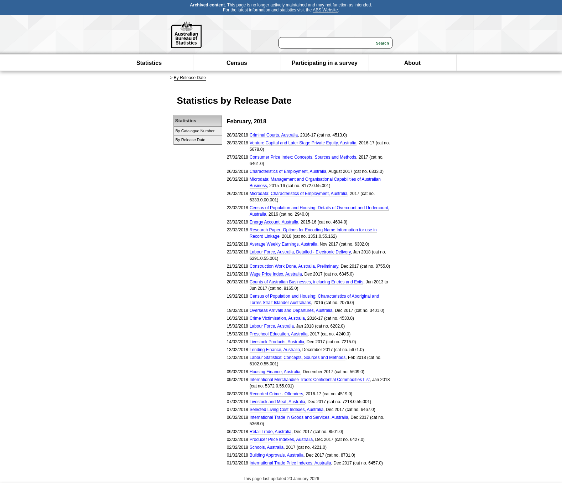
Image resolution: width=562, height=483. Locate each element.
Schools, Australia (266, 447)
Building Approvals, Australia (276, 455)
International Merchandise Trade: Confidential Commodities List (310, 379)
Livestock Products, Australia (277, 341)
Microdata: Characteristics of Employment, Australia (299, 193)
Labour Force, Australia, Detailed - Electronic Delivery (300, 252)
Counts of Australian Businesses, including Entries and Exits (307, 281)
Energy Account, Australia (274, 222)
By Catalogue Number (195, 131)
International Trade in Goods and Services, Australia (299, 417)
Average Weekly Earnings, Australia (283, 244)
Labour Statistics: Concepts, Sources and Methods (297, 357)
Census (237, 63)
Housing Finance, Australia (275, 371)
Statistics (149, 63)
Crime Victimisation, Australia (277, 318)
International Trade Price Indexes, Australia (290, 463)
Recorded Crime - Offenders (276, 393)
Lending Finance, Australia (275, 349)
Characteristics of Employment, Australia (288, 171)
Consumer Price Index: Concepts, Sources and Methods (303, 157)
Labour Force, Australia (272, 326)
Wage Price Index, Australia (276, 274)
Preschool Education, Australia (279, 334)
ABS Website (325, 9)
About (412, 63)
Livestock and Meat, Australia (277, 401)
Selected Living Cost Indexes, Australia (286, 409)
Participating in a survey (325, 63)
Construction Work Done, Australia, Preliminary (294, 266)
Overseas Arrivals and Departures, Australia (291, 310)
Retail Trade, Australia (270, 431)
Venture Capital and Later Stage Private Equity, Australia (303, 142)
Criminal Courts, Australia (274, 135)
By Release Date (190, 77)
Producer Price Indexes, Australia (281, 439)
